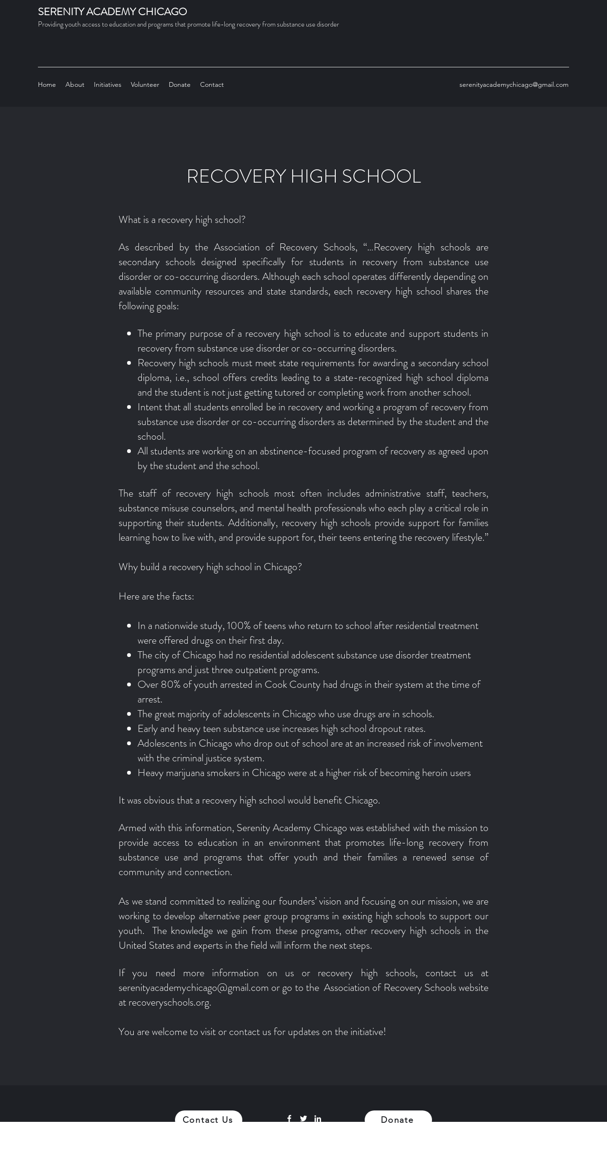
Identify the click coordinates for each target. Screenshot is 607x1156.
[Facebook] (289, 1118)
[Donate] (398, 1119)
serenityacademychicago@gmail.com (514, 84)
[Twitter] (303, 1118)
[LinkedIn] (317, 1118)
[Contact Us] (208, 1119)
